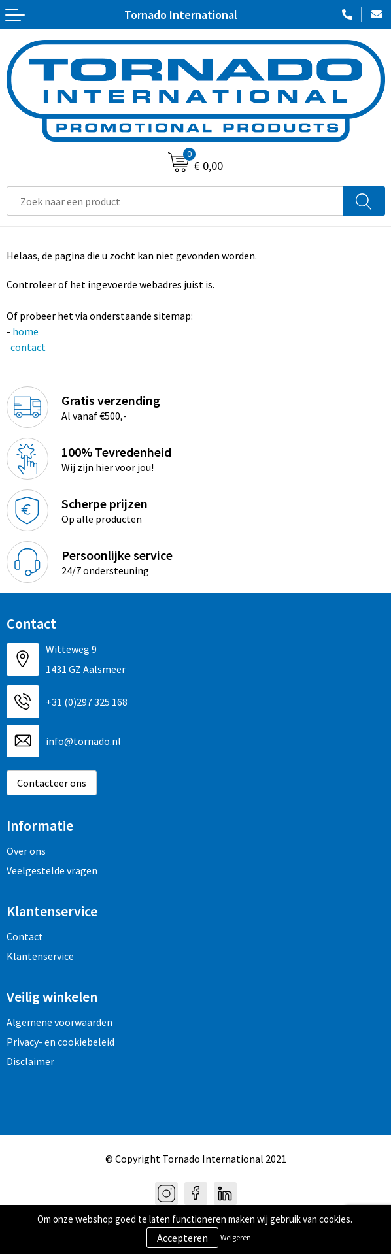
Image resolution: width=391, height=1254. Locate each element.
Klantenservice (40, 956)
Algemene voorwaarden (59, 1022)
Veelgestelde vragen (52, 870)
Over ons (26, 850)
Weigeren (235, 1237)
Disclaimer (30, 1061)
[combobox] (175, 201)
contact (27, 347)
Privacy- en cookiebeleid (60, 1041)
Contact (25, 936)
